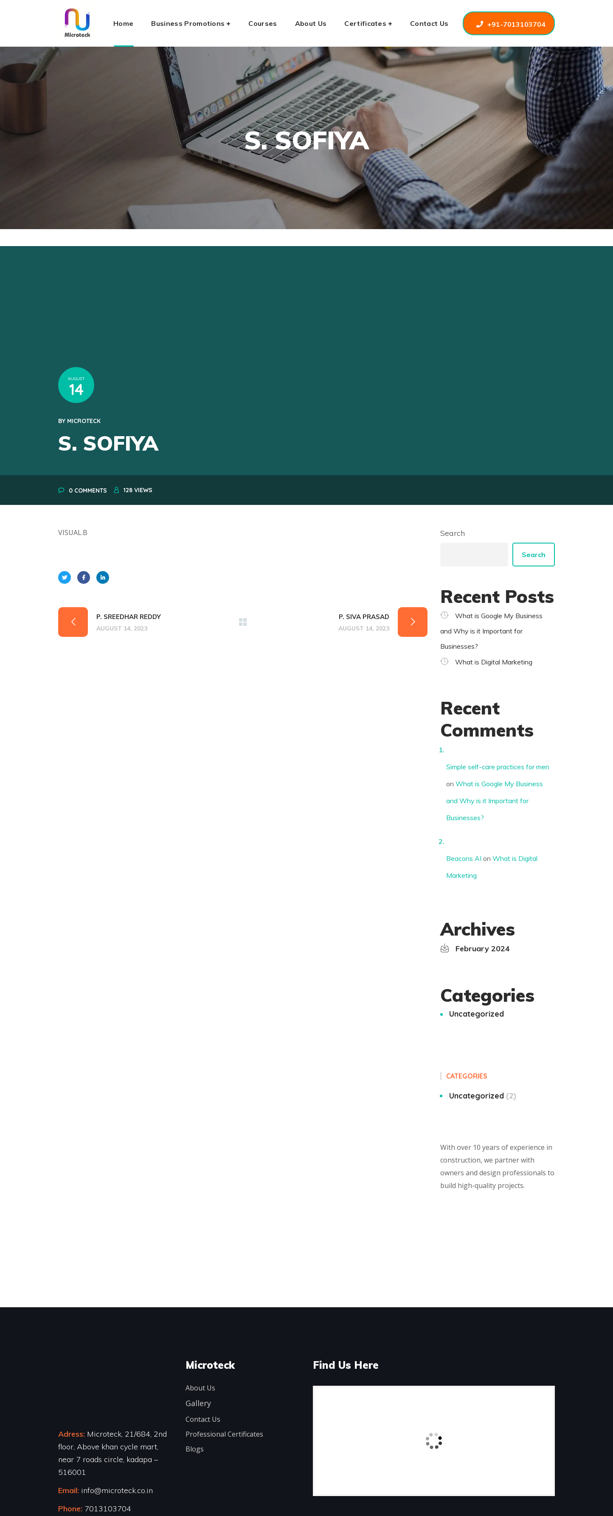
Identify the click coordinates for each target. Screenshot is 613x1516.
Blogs (195, 1449)
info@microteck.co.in (116, 1490)
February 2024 (483, 948)
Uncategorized (476, 1014)
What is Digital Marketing (493, 662)
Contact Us (203, 1419)
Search (452, 533)
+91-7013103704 (516, 24)
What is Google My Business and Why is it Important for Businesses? (491, 630)
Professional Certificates (224, 1434)
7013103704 (107, 1508)
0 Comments (88, 490)
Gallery (198, 1403)
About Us (200, 1388)
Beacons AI (463, 858)
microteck (84, 421)
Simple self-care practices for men (497, 766)
